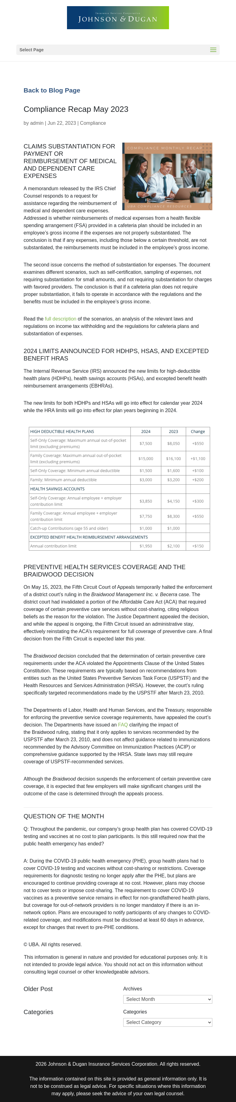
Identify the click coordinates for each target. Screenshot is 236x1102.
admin (37, 123)
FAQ (123, 724)
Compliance (93, 123)
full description (60, 318)
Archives (132, 988)
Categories (135, 1011)
